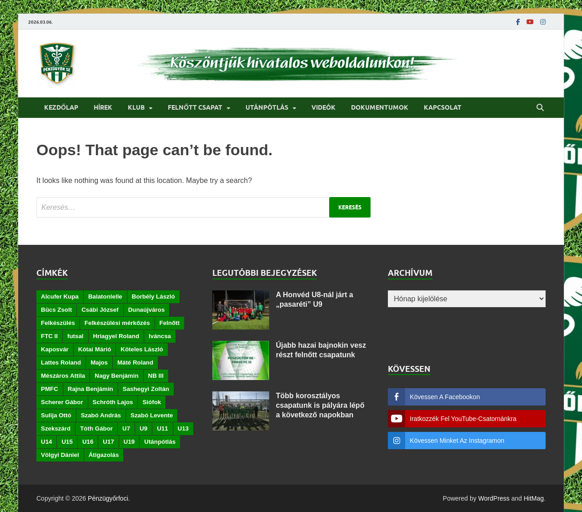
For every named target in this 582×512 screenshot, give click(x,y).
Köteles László (141, 349)
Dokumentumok (379, 107)
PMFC (49, 388)
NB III (156, 375)
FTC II (49, 336)
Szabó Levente (151, 415)
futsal (75, 336)
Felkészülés (58, 322)
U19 (129, 441)
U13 (183, 428)
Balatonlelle (105, 296)
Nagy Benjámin (116, 375)
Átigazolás (104, 454)
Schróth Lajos (113, 402)
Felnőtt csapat (195, 107)
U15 (66, 441)
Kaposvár (55, 349)
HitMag (534, 498)
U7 (126, 428)
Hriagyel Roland (116, 336)
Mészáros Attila (63, 375)
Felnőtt (170, 322)
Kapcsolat (443, 107)
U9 (143, 428)
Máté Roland (135, 362)
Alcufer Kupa (60, 296)
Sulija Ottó (56, 415)
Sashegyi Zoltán (146, 388)
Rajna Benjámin (90, 388)
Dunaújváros (146, 309)
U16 (87, 441)
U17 (108, 441)
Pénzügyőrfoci (108, 498)
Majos (99, 362)
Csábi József (99, 309)
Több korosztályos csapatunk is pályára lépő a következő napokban (320, 405)
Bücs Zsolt (56, 309)
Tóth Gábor (96, 428)
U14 (46, 441)
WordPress (494, 498)
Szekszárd (55, 428)
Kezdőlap (61, 107)
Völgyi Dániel (60, 454)
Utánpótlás (267, 107)
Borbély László (153, 296)
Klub (136, 107)
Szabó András (101, 415)
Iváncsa (160, 336)
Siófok (151, 402)
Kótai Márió (94, 349)
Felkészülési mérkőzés (117, 322)
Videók (323, 107)
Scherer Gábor (62, 402)
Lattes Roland (61, 362)
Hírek (103, 107)
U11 (162, 428)
